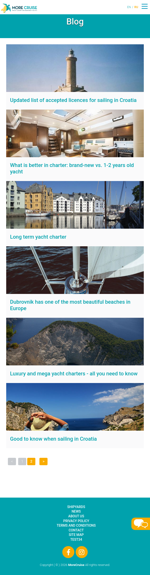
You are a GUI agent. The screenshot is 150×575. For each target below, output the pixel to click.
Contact (76, 530)
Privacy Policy (76, 521)
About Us (76, 516)
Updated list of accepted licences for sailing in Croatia (73, 100)
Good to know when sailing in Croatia (53, 439)
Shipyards (76, 507)
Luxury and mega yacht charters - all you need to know (74, 374)
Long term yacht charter (38, 237)
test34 (76, 539)
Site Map (76, 535)
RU (136, 7)
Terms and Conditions (76, 525)
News (76, 511)
